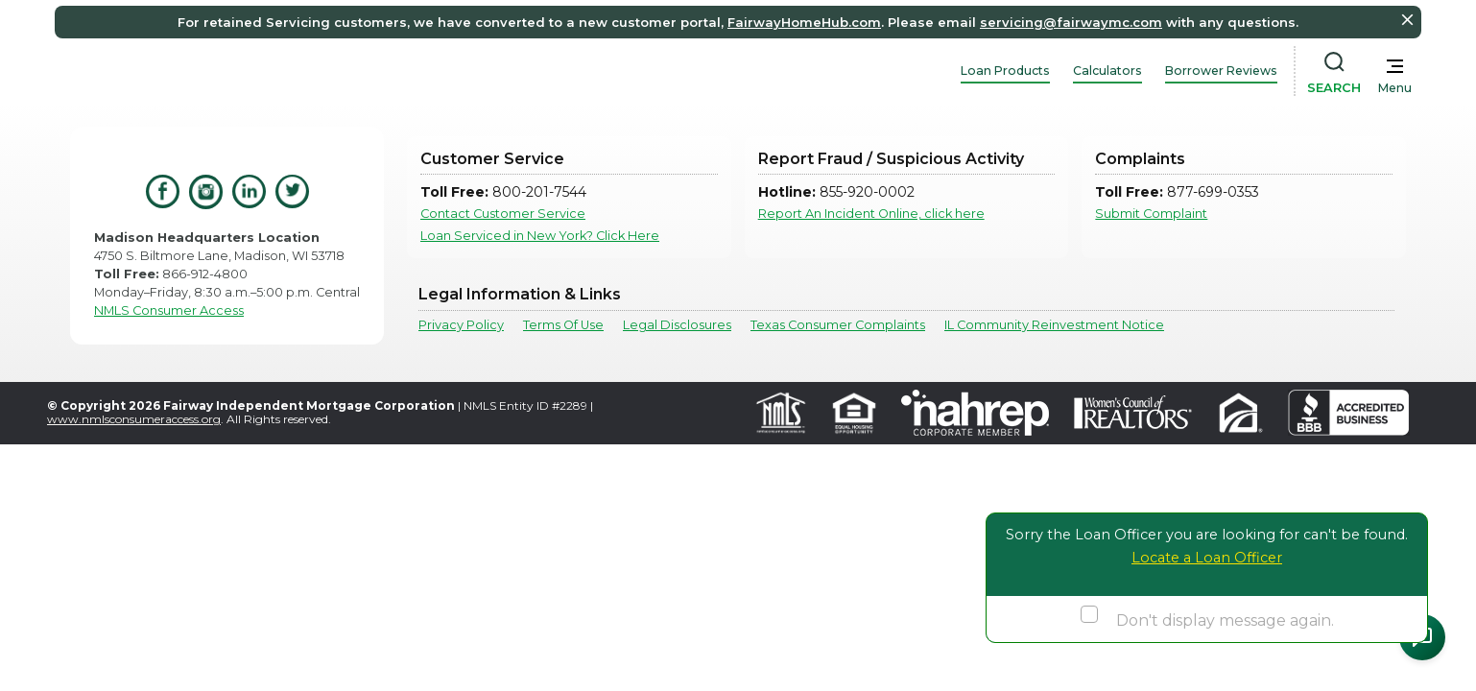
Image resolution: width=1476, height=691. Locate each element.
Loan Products (1005, 70)
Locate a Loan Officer (1206, 557)
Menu (1395, 88)
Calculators (1107, 70)
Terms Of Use (563, 325)
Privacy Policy (461, 325)
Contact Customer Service (502, 213)
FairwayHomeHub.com (804, 22)
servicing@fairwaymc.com (1071, 22)
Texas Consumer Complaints (837, 325)
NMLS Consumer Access (169, 310)
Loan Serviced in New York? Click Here (539, 235)
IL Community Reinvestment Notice (1054, 325)
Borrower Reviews (1221, 70)
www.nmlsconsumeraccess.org (134, 419)
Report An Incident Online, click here (871, 213)
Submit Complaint (1151, 213)
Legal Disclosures (677, 325)
